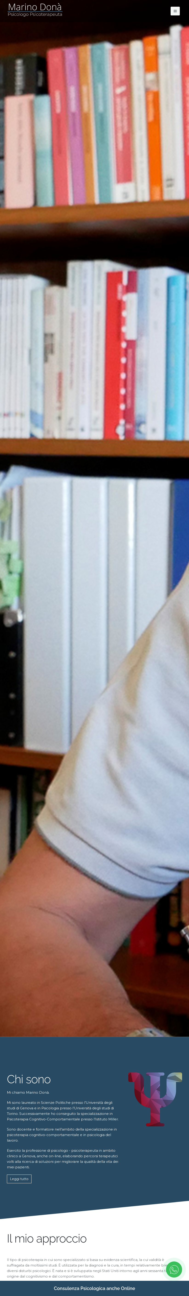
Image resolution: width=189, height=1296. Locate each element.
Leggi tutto (19, 1179)
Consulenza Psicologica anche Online (94, 1288)
